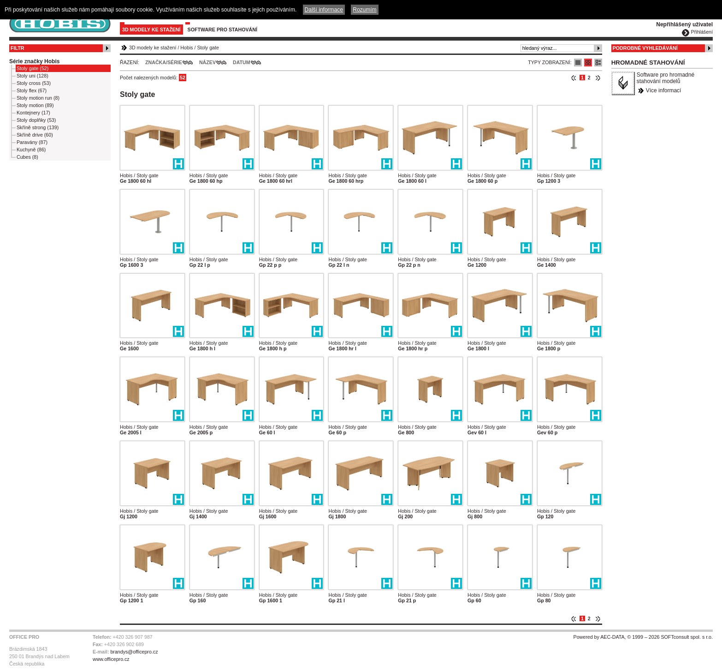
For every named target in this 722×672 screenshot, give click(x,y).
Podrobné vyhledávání (645, 48)
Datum (241, 62)
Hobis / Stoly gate (139, 175)
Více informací (663, 90)
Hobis (186, 47)
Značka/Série (163, 62)
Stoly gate (208, 47)
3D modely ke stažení (151, 29)
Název (207, 62)
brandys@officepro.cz (134, 651)
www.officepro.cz (111, 659)
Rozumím (364, 9)
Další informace (324, 9)
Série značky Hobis (34, 61)
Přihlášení (702, 32)
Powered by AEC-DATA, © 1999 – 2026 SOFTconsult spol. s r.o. (643, 637)
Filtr (17, 48)
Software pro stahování (222, 29)
